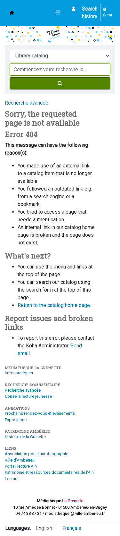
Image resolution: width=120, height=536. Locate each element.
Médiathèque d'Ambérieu (12, 13)
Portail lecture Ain (21, 466)
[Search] (60, 83)
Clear (107, 12)
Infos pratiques (19, 372)
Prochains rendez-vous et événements (40, 413)
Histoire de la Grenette (25, 436)
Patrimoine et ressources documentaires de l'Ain (49, 472)
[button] (60, 12)
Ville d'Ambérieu (20, 460)
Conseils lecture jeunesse (28, 396)
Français (71, 528)
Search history (89, 13)
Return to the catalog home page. (54, 305)
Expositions (16, 419)
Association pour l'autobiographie (36, 453)
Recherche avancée (26, 103)
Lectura (12, 478)
